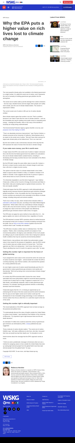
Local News (63, 22)
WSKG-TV (17, 432)
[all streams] (67, 7)
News (61, 36)
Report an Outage (62, 403)
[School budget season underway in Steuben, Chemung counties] (55, 58)
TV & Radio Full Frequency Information (64, 397)
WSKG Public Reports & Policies (47, 403)
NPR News (6, 17)
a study (28, 323)
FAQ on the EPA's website (21, 223)
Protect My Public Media (47, 410)
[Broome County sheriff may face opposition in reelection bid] (55, 39)
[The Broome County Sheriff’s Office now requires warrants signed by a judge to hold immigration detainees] (55, 24)
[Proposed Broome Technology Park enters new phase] (55, 49)
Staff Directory (45, 399)
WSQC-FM (9, 432)
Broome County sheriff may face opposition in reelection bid (66, 40)
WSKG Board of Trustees (32, 403)
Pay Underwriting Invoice (63, 410)
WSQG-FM (15, 430)
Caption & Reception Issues (64, 400)
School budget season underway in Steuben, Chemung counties (66, 60)
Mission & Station (30, 399)
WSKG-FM (5, 430)
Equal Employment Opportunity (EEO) (49, 407)
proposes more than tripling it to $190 (14, 130)
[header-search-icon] (60, 2)
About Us (29, 396)
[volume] (8, 7)
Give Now (68, 2)
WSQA (4, 432)
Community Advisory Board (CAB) (33, 406)
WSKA (4, 433)
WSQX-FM (10, 430)
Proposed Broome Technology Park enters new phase (65, 50)
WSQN (13, 432)
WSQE (19, 430)
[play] (4, 7)
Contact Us (44, 396)
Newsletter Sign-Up (62, 406)
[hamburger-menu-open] (3, 2)
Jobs (28, 410)
